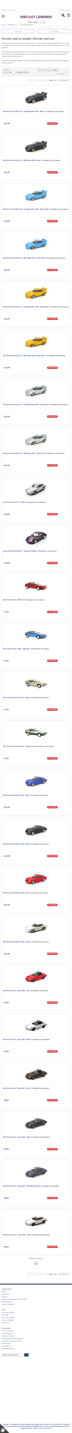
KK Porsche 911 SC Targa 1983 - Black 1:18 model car (22, 1088)
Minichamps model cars (8, 1348)
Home (3, 24)
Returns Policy (6, 1294)
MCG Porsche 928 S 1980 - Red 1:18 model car (19, 600)
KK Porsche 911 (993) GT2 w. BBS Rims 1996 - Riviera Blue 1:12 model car (29, 258)
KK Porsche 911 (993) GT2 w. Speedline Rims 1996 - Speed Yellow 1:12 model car (31, 307)
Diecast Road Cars (13, 24)
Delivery (4, 1291)
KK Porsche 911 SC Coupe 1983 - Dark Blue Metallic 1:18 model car (27, 1186)
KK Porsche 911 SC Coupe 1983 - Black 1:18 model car (22, 1137)
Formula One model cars (8, 1336)
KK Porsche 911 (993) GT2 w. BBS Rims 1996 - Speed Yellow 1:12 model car (29, 356)
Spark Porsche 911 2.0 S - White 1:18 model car (19, 502)
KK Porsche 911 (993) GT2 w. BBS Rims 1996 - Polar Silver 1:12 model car (29, 453)
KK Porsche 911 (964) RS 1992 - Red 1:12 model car (21, 893)
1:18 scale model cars (7, 1331)
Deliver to (31, 22)
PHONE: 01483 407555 (8, 10)
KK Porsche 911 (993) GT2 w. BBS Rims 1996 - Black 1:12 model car (27, 160)
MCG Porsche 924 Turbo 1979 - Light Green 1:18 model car (24, 746)
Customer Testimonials (8, 1304)
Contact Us (5, 1296)
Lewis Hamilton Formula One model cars (13, 1338)
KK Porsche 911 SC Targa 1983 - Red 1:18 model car (21, 991)
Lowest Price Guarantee (8, 1317)
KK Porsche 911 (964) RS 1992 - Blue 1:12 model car (21, 795)
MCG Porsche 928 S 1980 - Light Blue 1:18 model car (21, 649)
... (43, 80)
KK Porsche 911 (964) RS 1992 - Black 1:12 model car (21, 844)
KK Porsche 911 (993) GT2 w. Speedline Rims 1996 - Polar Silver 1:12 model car (31, 404)
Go (26, 1355)
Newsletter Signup (65, 10)
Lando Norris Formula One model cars (12, 1341)
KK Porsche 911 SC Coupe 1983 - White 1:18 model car (22, 1235)
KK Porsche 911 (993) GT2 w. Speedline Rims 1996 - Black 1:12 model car (29, 111)
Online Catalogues (7, 1302)
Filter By (18, 31)
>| (46, 80)
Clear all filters (54, 31)
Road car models (6, 1343)
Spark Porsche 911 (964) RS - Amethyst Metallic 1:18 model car (25, 551)
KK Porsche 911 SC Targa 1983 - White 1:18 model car (22, 1039)
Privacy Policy (6, 1322)
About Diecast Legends (8, 1312)
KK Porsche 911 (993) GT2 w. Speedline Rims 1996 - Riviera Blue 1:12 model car (31, 209)
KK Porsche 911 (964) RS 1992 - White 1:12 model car (22, 942)
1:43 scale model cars (7, 1333)
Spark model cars (6, 1346)
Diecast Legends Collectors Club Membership (14, 1299)
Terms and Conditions (7, 1320)
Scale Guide (5, 1315)
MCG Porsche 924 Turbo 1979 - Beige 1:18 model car (21, 697)
